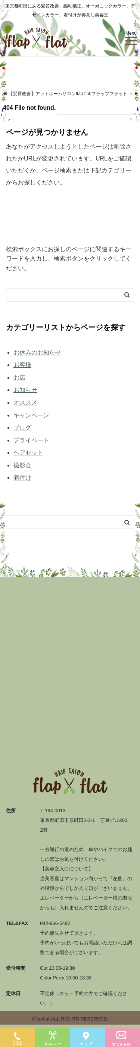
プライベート (31, 440)
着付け (22, 477)
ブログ (22, 427)
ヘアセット (28, 452)
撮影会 (22, 465)
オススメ (25, 402)
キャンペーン (31, 415)
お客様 (22, 365)
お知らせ (25, 390)
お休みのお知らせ (37, 352)
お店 (19, 377)
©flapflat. (41, 1019)
